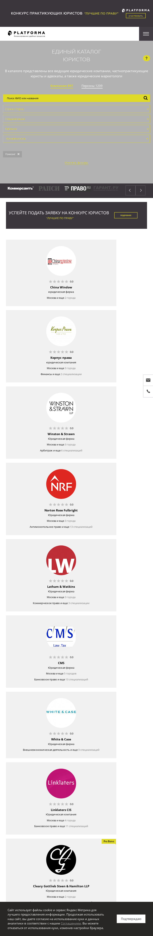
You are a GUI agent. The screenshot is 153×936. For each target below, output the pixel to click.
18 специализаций (46, 615)
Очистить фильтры (76, 162)
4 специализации (54, 773)
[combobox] (76, 109)
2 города (49, 298)
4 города (121, 530)
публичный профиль (89, 843)
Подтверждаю (131, 919)
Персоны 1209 (92, 86)
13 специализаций (118, 382)
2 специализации (122, 303)
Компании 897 (61, 86)
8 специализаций (48, 695)
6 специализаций (50, 380)
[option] (64, 190)
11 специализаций (128, 536)
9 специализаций (50, 532)
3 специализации (58, 460)
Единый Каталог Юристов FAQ (95, 812)
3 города (121, 298)
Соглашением (71, 923)
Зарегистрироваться (76, 825)
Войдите (55, 843)
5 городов (122, 454)
